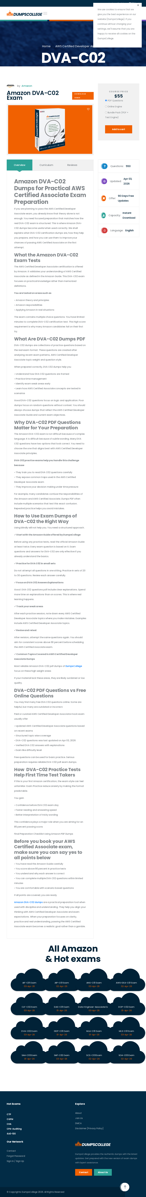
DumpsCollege (73, 666)
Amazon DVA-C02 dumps (28, 902)
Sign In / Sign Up (15, 1161)
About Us (103, 1172)
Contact (11, 1150)
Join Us (79, 1118)
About (78, 1113)
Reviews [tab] (72, 165)
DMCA (78, 1123)
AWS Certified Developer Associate (79, 46)
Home (46, 46)
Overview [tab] (19, 165)
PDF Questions (114, 100)
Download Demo (80, 96)
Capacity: (120, 215)
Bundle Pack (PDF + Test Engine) (116, 115)
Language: (118, 230)
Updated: (120, 181)
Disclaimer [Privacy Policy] (89, 1128)
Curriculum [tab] (46, 165)
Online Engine (113, 106)
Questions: (116, 166)
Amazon (27, 86)
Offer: (120, 198)
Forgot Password (16, 1155)
